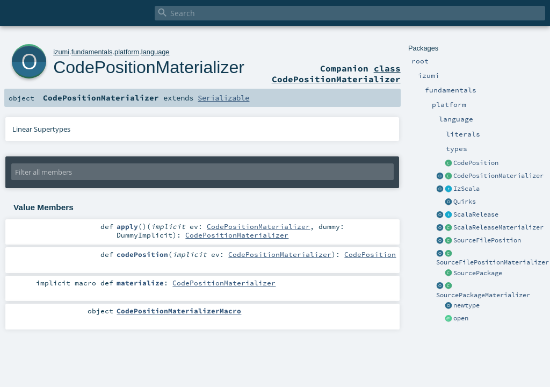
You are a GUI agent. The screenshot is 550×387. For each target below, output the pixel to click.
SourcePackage (477, 273)
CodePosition (475, 163)
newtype (466, 305)
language (155, 52)
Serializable (223, 98)
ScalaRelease (475, 214)
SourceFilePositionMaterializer (492, 262)
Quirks (464, 201)
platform (126, 52)
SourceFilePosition (487, 240)
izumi (61, 52)
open (460, 318)
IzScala (466, 188)
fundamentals (92, 52)
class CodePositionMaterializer (336, 73)
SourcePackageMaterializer (483, 295)
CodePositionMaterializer (498, 176)
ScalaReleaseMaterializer (498, 227)
